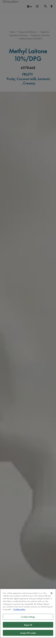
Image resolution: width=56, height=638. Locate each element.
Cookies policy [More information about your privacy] (19, 609)
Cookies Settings (28, 616)
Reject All (28, 624)
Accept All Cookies (28, 632)
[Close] (51, 593)
